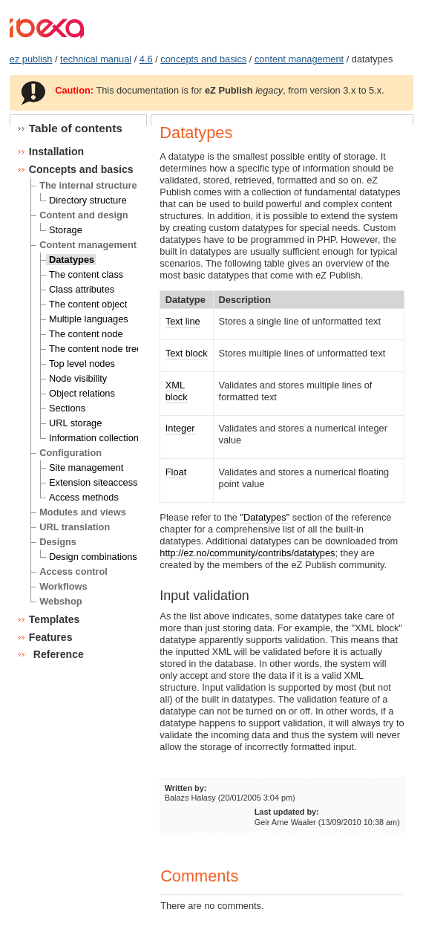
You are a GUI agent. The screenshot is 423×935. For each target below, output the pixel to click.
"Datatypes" (264, 517)
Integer (180, 428)
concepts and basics (203, 59)
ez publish (31, 59)
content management (299, 59)
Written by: (186, 787)
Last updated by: (287, 811)
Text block (186, 353)
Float (175, 472)
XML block (176, 391)
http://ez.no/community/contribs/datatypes (247, 552)
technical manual (95, 59)
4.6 (146, 59)
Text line (182, 321)
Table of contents (75, 128)
